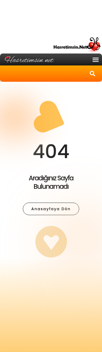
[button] (96, 59)
